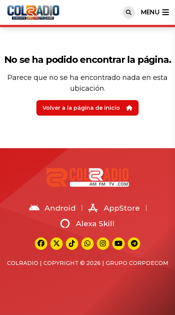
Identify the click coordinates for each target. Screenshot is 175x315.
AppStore (114, 208)
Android (52, 208)
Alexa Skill (87, 223)
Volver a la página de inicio (87, 107)
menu (155, 12)
